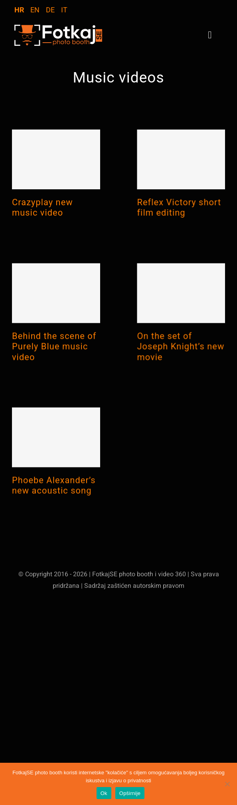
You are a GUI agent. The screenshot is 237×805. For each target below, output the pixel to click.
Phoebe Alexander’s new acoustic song (54, 497)
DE (50, 10)
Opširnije (130, 793)
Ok (104, 793)
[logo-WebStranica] (58, 28)
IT (64, 10)
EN (35, 10)
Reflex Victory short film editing (172, 214)
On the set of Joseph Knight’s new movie (173, 359)
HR (19, 10)
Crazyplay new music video (42, 207)
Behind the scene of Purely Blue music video (54, 352)
